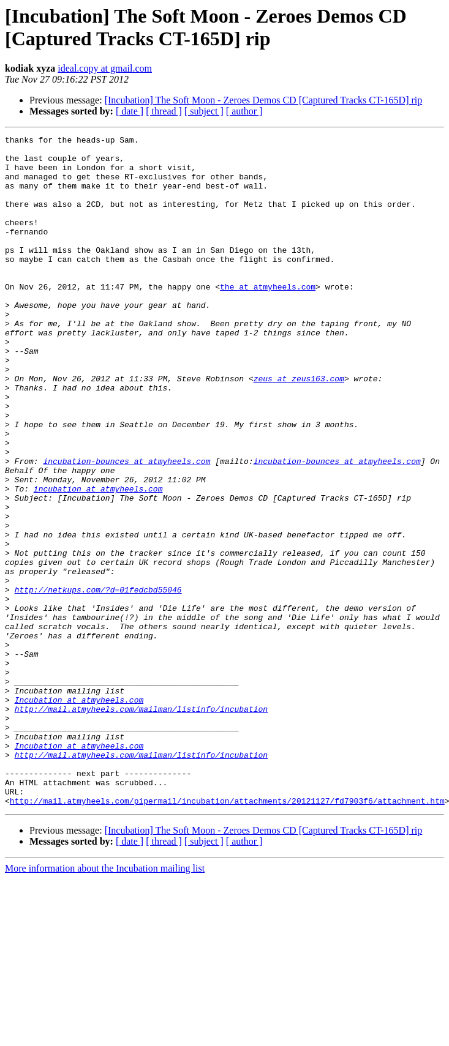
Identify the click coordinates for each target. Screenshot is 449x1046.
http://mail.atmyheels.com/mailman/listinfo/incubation (141, 824)
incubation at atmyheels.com (98, 560)
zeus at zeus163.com (299, 427)
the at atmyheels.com (267, 317)
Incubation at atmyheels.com (79, 813)
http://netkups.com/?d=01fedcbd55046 (98, 681)
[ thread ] (164, 111)
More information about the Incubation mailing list (105, 1002)
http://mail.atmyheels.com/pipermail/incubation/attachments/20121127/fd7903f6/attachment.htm (227, 934)
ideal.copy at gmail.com (105, 68)
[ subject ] (204, 111)
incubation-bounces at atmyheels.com (126, 526)
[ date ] (129, 111)
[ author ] (244, 111)
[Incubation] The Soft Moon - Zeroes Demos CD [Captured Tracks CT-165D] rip (264, 100)
